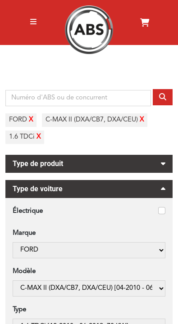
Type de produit (89, 162)
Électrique (28, 211)
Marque (24, 233)
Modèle (24, 271)
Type (19, 309)
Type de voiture (89, 190)
